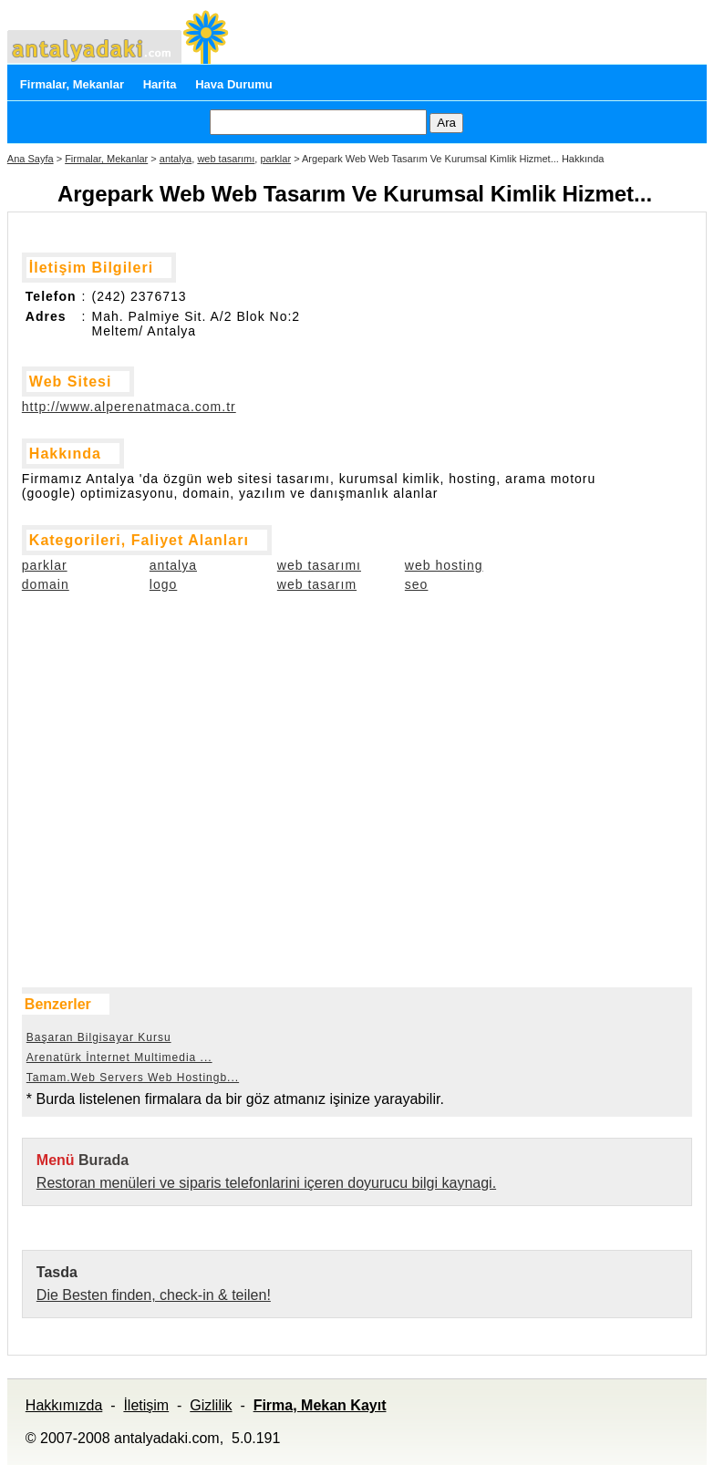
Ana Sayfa (30, 158)
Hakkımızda (64, 1405)
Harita (160, 84)
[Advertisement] (113, 715)
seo (417, 584)
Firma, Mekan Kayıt (320, 1405)
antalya (175, 158)
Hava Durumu (234, 84)
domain (45, 584)
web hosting (444, 565)
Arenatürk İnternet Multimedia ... (119, 1057)
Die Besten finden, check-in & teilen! (153, 1295)
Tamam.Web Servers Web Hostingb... (132, 1077)
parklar (275, 158)
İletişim (146, 1405)
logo (163, 584)
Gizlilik (211, 1405)
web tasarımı (225, 158)
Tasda (57, 1272)
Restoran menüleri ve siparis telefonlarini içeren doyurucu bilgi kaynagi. (266, 1183)
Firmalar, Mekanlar (72, 84)
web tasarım (317, 584)
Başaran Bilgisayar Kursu (98, 1037)
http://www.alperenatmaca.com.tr (129, 406)
